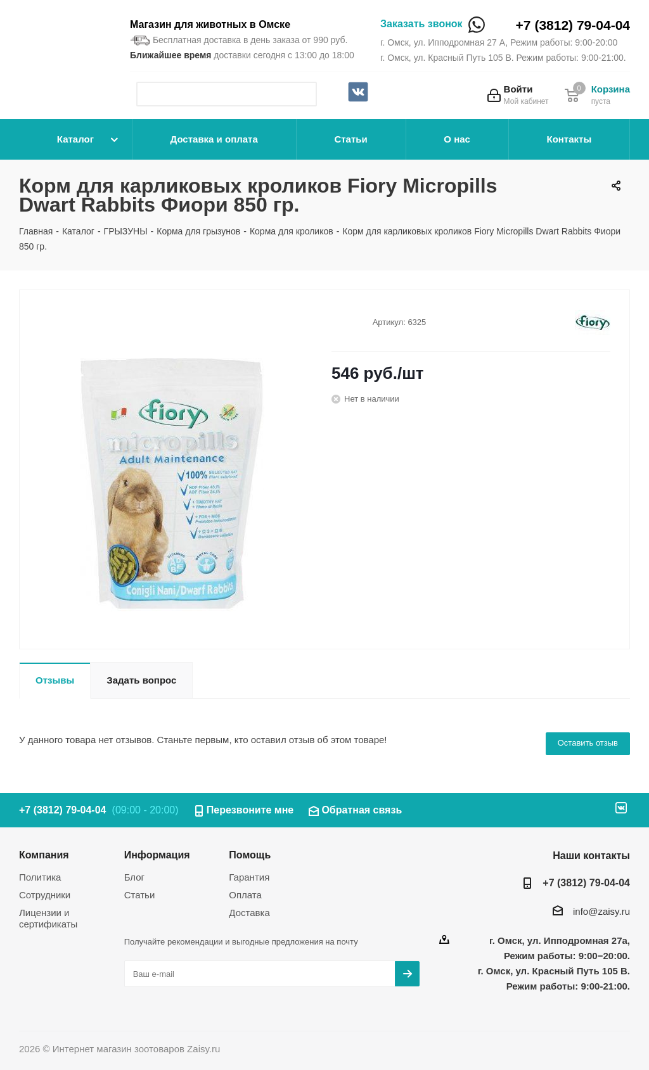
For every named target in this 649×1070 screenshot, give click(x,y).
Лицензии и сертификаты (48, 918)
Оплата (245, 894)
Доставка (249, 912)
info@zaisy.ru (601, 911)
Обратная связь (361, 810)
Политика (40, 877)
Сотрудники (44, 894)
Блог (134, 877)
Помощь (250, 854)
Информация (157, 854)
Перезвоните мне (250, 810)
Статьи (350, 139)
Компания (44, 854)
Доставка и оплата (214, 139)
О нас (457, 139)
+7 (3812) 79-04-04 (573, 25)
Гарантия (249, 877)
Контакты (568, 139)
